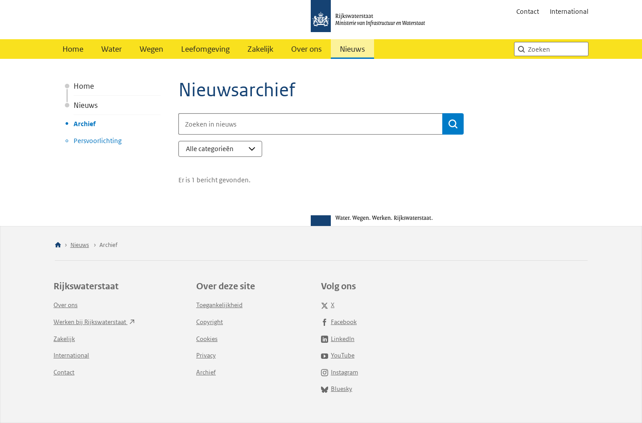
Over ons (306, 49)
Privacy (206, 355)
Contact (527, 11)
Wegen (151, 49)
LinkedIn (337, 339)
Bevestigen (456, 123)
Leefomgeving (205, 49)
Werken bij (94, 322)
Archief (84, 123)
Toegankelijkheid (219, 305)
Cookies (207, 339)
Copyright (209, 322)
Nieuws (352, 49)
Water (111, 49)
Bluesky (336, 389)
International (569, 11)
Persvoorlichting (98, 140)
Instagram (339, 372)
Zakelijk (260, 49)
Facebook (339, 322)
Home (72, 49)
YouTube (337, 355)
